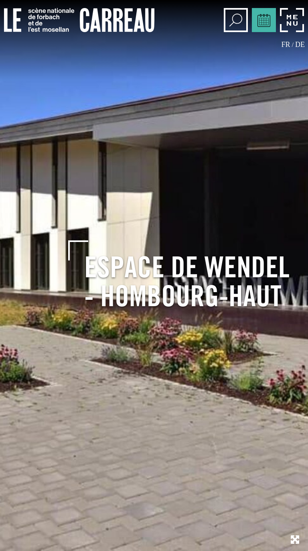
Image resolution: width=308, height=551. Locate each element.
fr (286, 45)
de (300, 45)
